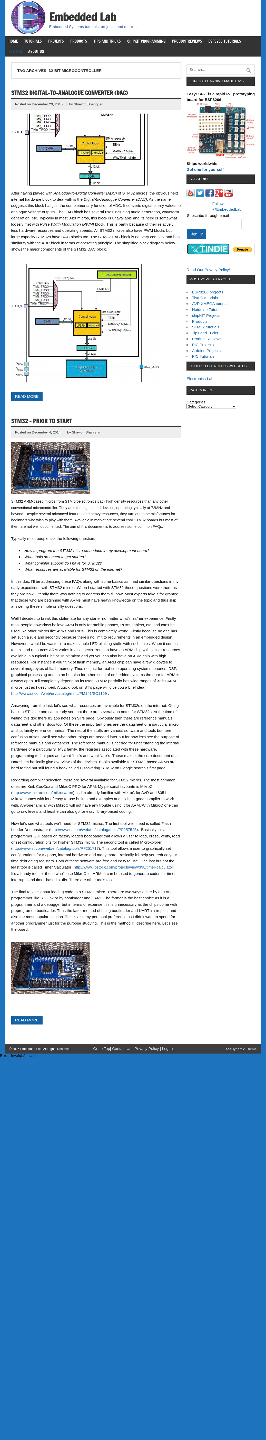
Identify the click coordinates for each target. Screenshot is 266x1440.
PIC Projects (203, 345)
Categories (195, 402)
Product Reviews (187, 41)
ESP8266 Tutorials (225, 41)
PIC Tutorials (203, 356)
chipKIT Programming (146, 41)
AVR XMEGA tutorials (211, 303)
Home (13, 41)
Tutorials (33, 41)
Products (78, 41)
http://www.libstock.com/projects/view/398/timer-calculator (123, 867)
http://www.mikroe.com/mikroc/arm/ (43, 792)
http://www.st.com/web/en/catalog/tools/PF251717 (56, 848)
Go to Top (101, 1048)
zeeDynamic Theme (241, 1049)
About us (36, 51)
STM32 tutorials (205, 327)
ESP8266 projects (207, 292)
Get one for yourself (204, 169)
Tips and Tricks (107, 41)
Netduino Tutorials (207, 309)
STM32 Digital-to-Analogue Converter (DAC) (69, 93)
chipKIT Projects (206, 315)
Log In (167, 1048)
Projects (56, 41)
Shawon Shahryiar (88, 104)
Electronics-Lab (199, 378)
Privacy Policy (147, 1048)
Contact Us (122, 1048)
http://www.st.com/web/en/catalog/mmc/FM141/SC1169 (59, 693)
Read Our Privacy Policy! (208, 269)
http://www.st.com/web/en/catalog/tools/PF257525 (93, 829)
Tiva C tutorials (205, 298)
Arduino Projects (206, 350)
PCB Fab (15, 51)
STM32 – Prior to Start (41, 421)
